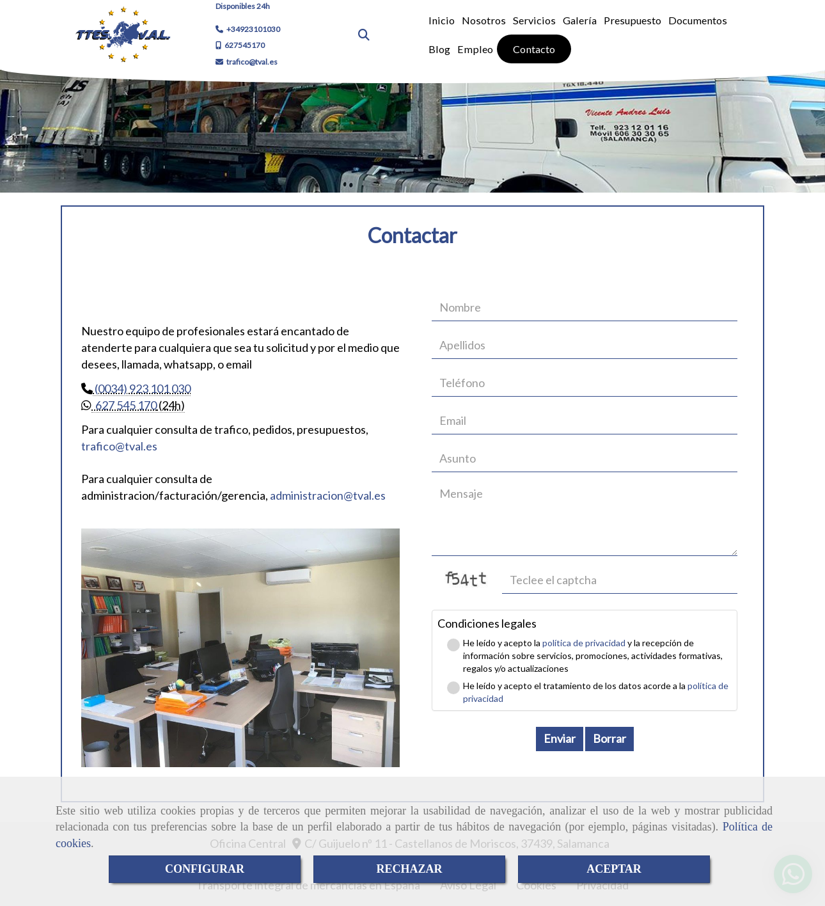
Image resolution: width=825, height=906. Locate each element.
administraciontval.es (328, 495)
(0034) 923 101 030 (142, 388)
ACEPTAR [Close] (613, 868)
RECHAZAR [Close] (409, 868)
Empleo (475, 49)
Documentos (697, 20)
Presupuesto (632, 20)
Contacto (534, 49)
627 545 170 (124, 405)
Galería (580, 20)
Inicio (441, 20)
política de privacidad (583, 642)
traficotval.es (119, 446)
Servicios (534, 20)
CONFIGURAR (204, 868)
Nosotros (484, 20)
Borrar (609, 738)
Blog (439, 49)
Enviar (560, 738)
